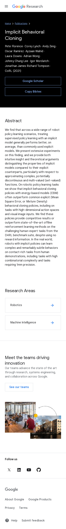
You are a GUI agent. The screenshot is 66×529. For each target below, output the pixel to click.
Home (8, 23)
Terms (23, 508)
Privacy (10, 508)
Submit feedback (33, 520)
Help (11, 520)
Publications (21, 23)
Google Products (39, 499)
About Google (14, 499)
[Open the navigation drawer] (6, 6)
